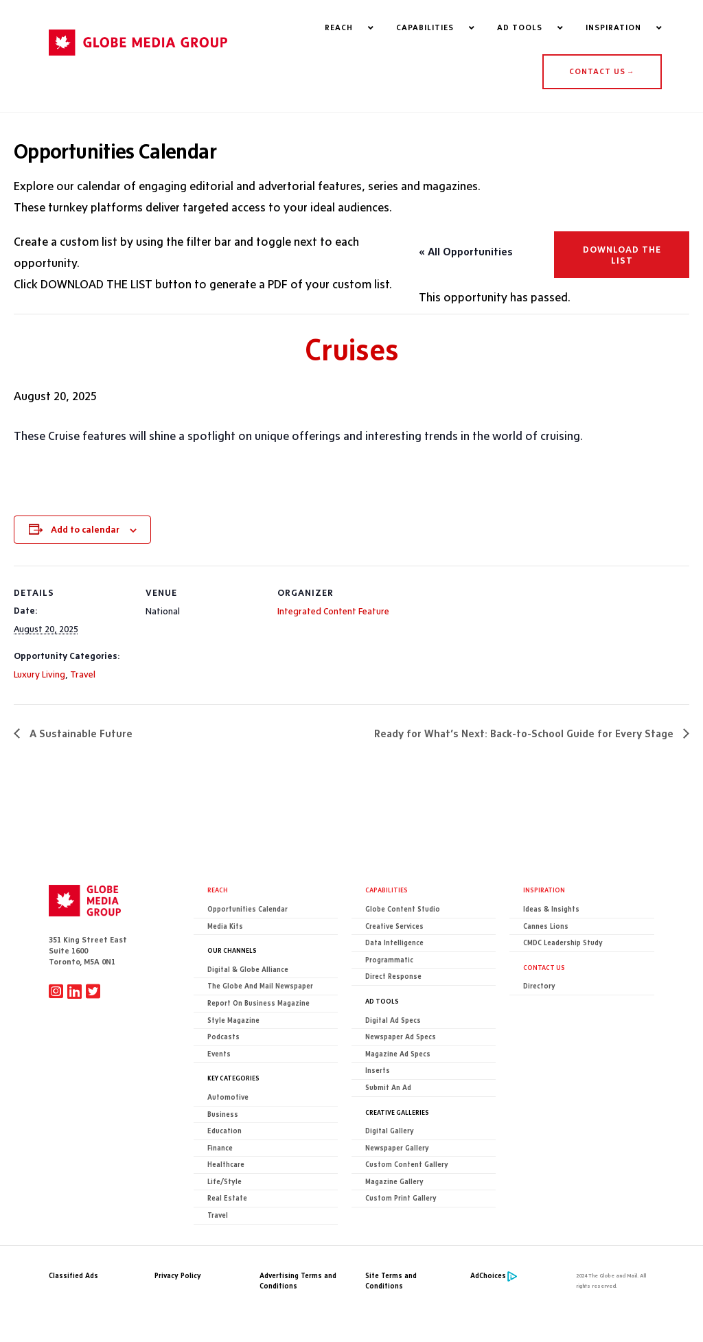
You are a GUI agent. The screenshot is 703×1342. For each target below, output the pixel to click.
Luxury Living (39, 674)
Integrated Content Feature (333, 610)
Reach (217, 890)
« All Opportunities (466, 252)
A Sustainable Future (79, 733)
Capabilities (386, 890)
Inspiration (544, 890)
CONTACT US (601, 71)
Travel (82, 674)
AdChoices (488, 1275)
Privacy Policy (177, 1275)
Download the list (622, 255)
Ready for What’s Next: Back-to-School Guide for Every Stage (525, 733)
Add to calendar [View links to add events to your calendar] (85, 529)
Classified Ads (73, 1275)
